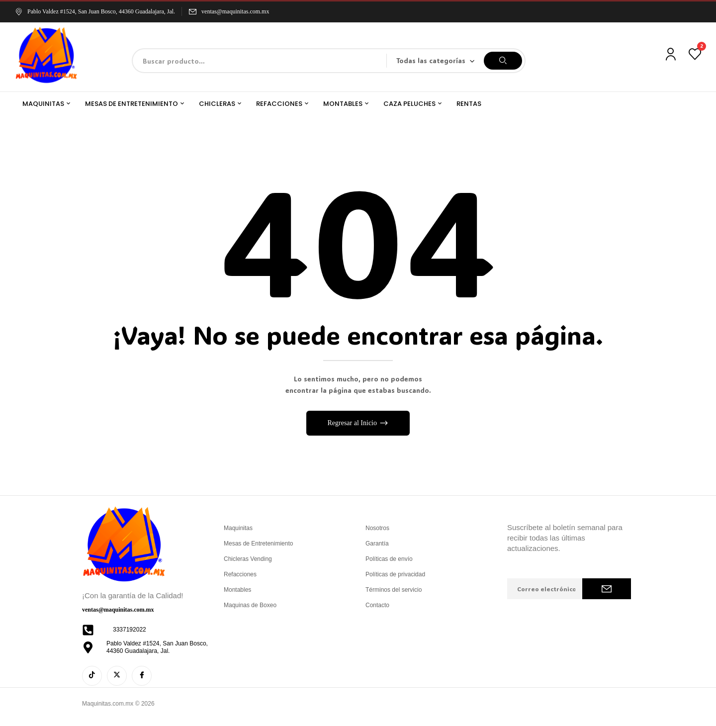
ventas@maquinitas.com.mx (235, 11)
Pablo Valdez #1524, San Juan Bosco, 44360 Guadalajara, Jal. (95, 11)
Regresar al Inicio (352, 423)
